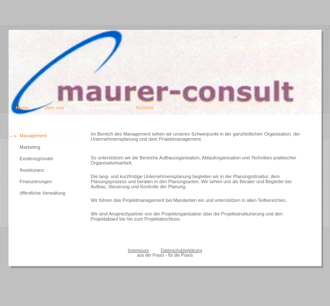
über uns (54, 107)
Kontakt (145, 107)
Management (33, 135)
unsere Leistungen (100, 107)
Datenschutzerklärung (181, 250)
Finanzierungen (36, 181)
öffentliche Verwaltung (42, 193)
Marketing (30, 147)
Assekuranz (32, 170)
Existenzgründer (37, 158)
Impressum (138, 250)
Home (22, 107)
